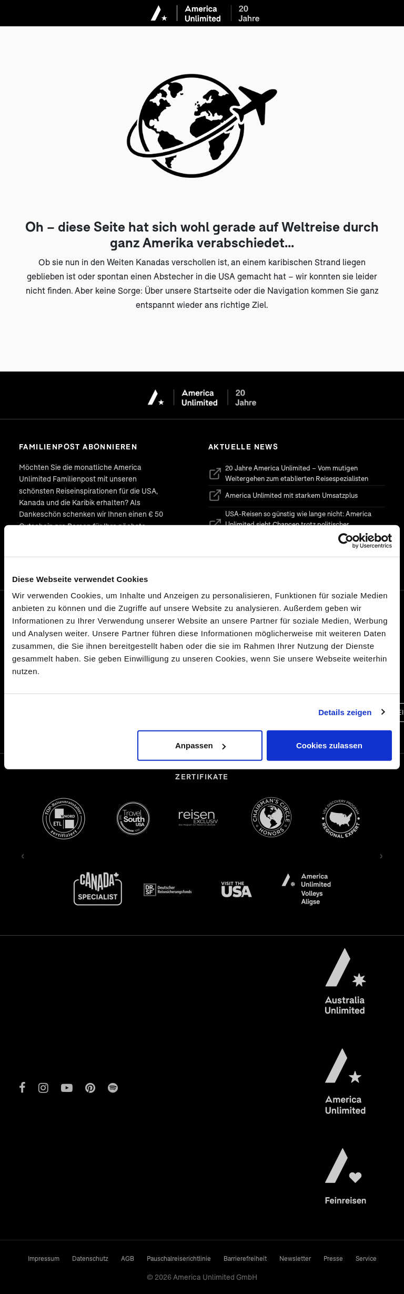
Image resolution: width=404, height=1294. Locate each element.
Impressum (43, 1258)
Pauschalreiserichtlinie (179, 1258)
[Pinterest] (90, 1088)
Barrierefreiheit (245, 1258)
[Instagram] (43, 1088)
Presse (333, 1258)
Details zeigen (344, 711)
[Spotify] (113, 1088)
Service (366, 1258)
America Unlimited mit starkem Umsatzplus (283, 495)
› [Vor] (381, 854)
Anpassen (200, 745)
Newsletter (295, 1258)
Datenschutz (90, 1258)
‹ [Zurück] (23, 854)
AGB (127, 1258)
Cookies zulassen (329, 745)
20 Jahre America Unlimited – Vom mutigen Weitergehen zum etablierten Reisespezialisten (288, 473)
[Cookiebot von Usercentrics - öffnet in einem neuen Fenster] (346, 540)
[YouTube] (67, 1088)
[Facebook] (22, 1088)
